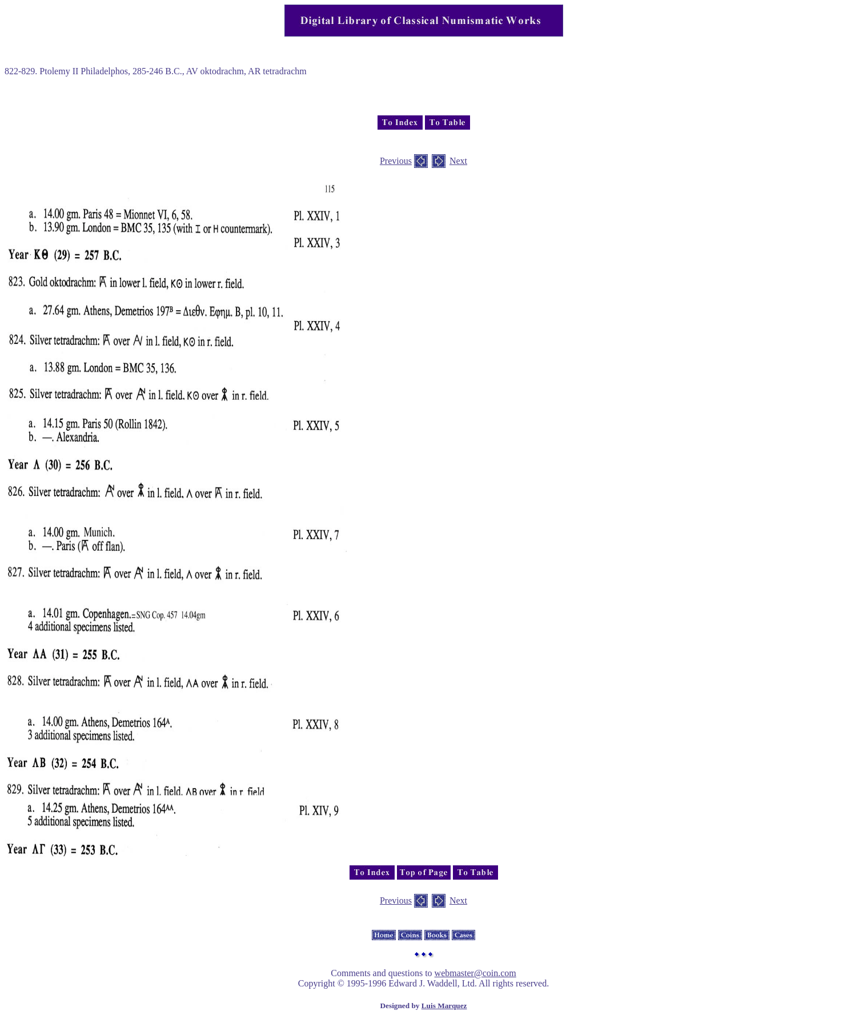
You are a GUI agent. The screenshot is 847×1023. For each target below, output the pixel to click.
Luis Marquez (444, 1005)
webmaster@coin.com (475, 973)
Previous (396, 161)
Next (458, 161)
